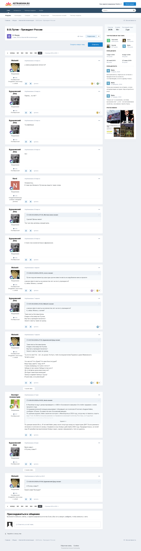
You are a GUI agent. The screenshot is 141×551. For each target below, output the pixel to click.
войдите (68, 516)
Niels (129, 45)
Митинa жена (48, 215)
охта (128, 39)
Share (80, 36)
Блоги (35, 15)
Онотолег (115, 39)
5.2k (15, 195)
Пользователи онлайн (59, 15)
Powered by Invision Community (70, 548)
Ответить (95, 44)
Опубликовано (32, 60)
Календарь (17, 15)
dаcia (45, 400)
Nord (15, 179)
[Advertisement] (120, 156)
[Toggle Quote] (27, 215)
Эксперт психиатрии (14, 396)
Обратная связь (66, 545)
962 (22, 53)
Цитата (36, 83)
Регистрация (130, 4)
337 (15, 414)
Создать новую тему (77, 44)
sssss (46, 273)
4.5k (15, 110)
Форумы (8, 15)
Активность (17, 10)
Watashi (14, 60)
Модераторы (45, 15)
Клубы (41, 10)
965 (35, 53)
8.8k (15, 77)
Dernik (114, 45)
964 (31, 53)
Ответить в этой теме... (25, 524)
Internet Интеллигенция (29, 37)
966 (40, 53)
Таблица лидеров (75, 15)
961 (18, 53)
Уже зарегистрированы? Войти (110, 4)
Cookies (76, 545)
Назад (12, 53)
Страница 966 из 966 (51, 53)
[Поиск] (112, 10)
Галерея (27, 15)
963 (26, 53)
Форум (17, 35)
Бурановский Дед (15, 92)
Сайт (8, 11)
